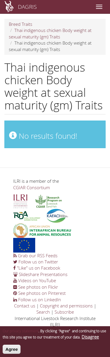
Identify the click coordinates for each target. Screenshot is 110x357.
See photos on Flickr (35, 287)
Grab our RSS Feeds (35, 255)
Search (43, 312)
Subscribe (64, 312)
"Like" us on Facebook (36, 268)
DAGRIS (27, 6)
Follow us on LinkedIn (37, 299)
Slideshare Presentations (40, 274)
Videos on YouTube (34, 280)
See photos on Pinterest (39, 293)
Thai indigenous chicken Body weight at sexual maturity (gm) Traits (50, 33)
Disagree (90, 339)
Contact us (24, 306)
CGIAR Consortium (31, 187)
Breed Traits (20, 24)
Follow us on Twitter (35, 262)
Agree (11, 351)
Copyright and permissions (66, 306)
